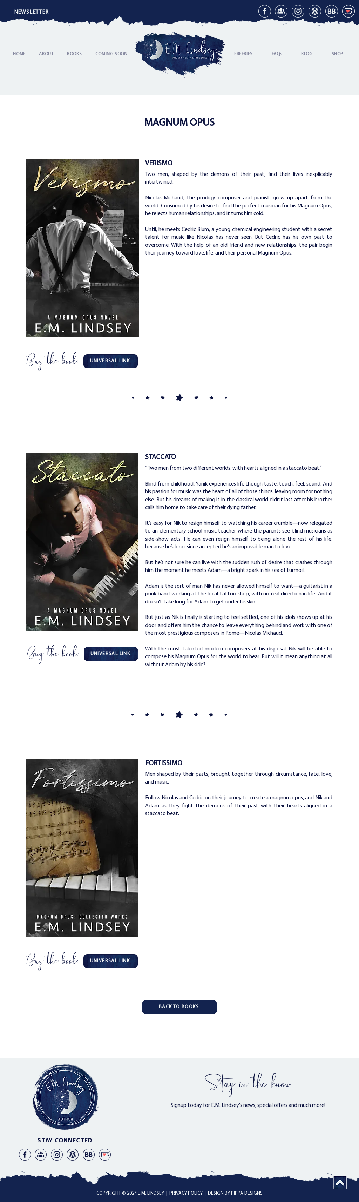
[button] (31, 12)
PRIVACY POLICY (186, 1193)
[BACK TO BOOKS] (179, 1007)
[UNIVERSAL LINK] (110, 361)
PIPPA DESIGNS (247, 1193)
